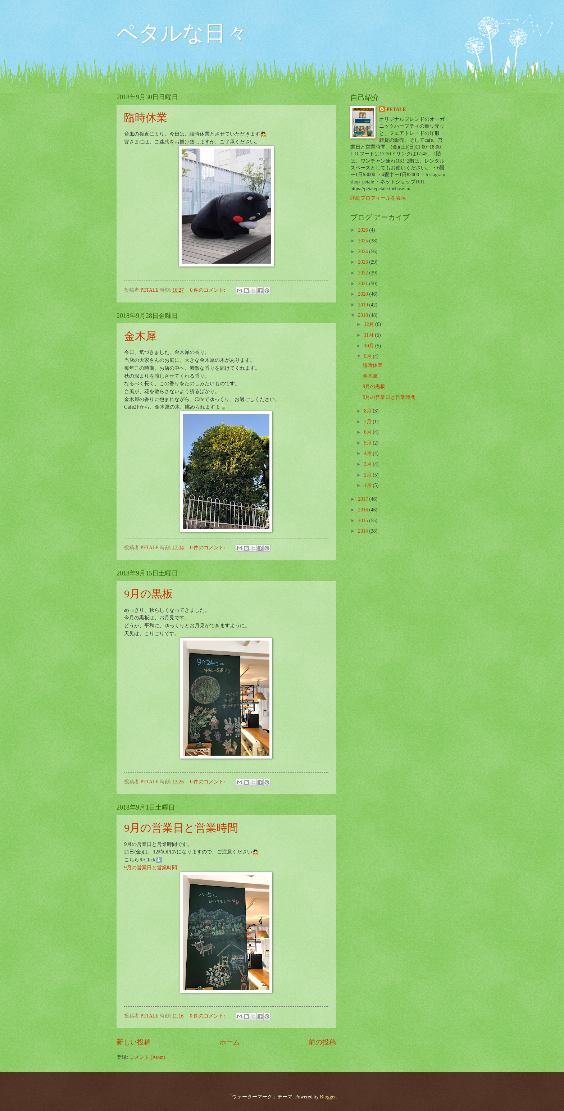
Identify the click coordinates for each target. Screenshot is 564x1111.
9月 (368, 356)
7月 (368, 421)
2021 (363, 283)
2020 (363, 294)
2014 (363, 531)
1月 (368, 485)
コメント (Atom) (147, 1057)
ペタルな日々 (182, 33)
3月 (368, 464)
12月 (369, 324)
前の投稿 (322, 1042)
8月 (368, 411)
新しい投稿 (134, 1042)
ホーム (229, 1042)
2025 (363, 240)
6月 (368, 432)
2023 (363, 262)
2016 (363, 510)
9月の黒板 (148, 594)
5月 (368, 443)
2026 (363, 230)
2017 (363, 499)
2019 (363, 305)
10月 (369, 346)
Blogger (328, 1096)
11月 (369, 335)
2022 (363, 273)
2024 (363, 251)
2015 (363, 520)
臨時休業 (145, 117)
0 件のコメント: (208, 290)
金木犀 (140, 336)
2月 (368, 475)
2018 (363, 315)
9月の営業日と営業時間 (181, 828)
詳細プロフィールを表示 (378, 198)
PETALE (396, 109)
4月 (368, 453)
